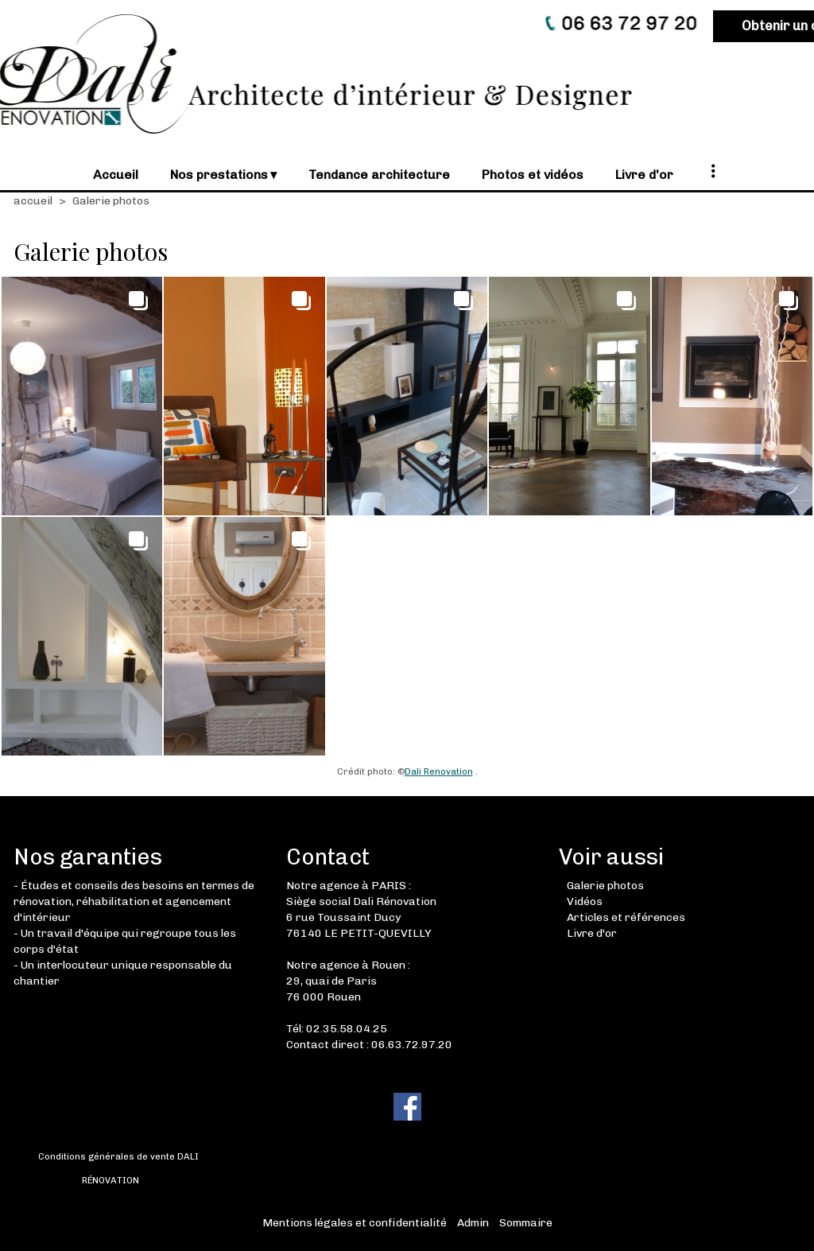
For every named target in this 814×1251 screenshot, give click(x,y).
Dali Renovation (439, 771)
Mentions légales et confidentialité (354, 1223)
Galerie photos (605, 885)
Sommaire (525, 1223)
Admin (473, 1223)
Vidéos (585, 901)
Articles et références (626, 917)
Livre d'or (592, 933)
